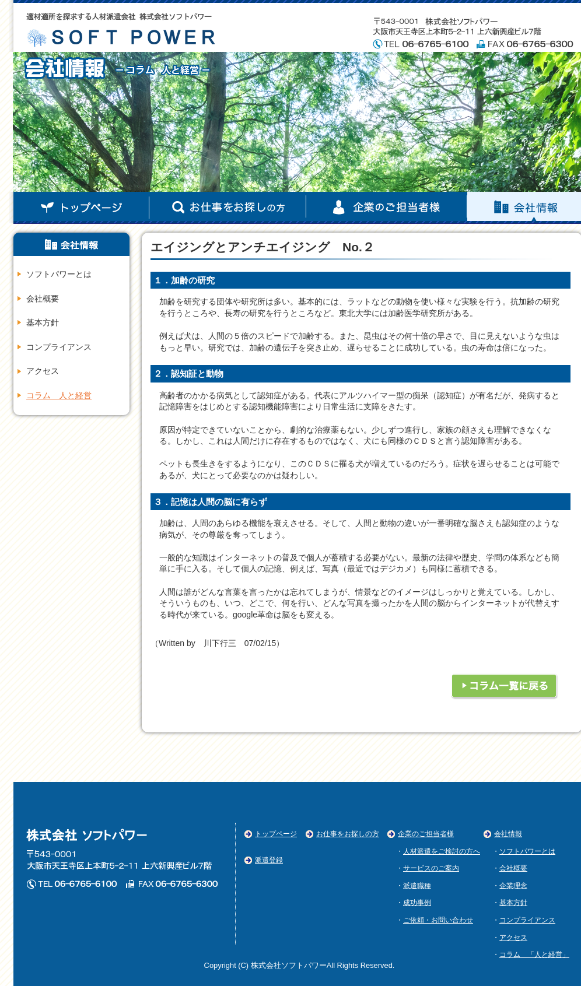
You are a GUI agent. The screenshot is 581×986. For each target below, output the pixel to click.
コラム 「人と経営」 (534, 954)
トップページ (81, 208)
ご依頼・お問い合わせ (438, 920)
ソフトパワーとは (59, 274)
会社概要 (42, 298)
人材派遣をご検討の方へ (441, 851)
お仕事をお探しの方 (347, 834)
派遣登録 (269, 860)
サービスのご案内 (431, 868)
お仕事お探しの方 (227, 208)
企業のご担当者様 (386, 208)
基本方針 (42, 322)
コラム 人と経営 (59, 395)
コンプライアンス (59, 347)
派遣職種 (417, 886)
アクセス (42, 371)
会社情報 (508, 834)
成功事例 (417, 903)
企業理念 (513, 886)
